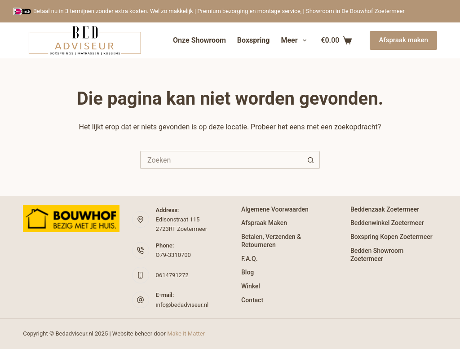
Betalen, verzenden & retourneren (271, 240)
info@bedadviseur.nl (182, 304)
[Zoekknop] (311, 160)
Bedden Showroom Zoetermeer (376, 254)
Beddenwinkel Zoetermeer (387, 222)
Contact (252, 300)
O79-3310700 (173, 255)
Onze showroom (199, 40)
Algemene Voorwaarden (275, 209)
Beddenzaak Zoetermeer (384, 209)
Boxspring (253, 40)
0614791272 (172, 275)
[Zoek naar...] (221, 160)
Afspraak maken (403, 40)
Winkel (250, 286)
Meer (295, 40)
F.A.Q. (249, 258)
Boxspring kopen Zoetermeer (391, 236)
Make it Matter (186, 333)
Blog (247, 272)
